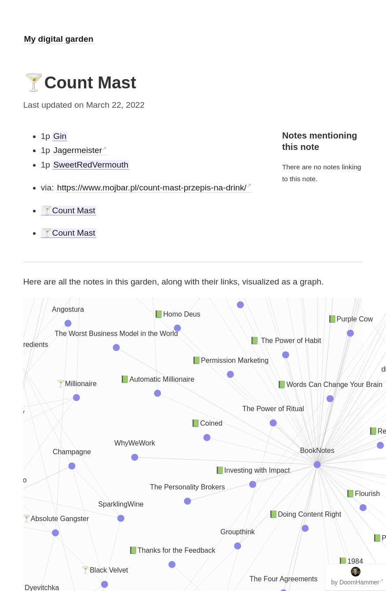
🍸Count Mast (68, 210)
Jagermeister (77, 150)
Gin (59, 136)
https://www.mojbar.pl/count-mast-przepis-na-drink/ (152, 187)
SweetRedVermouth (90, 164)
